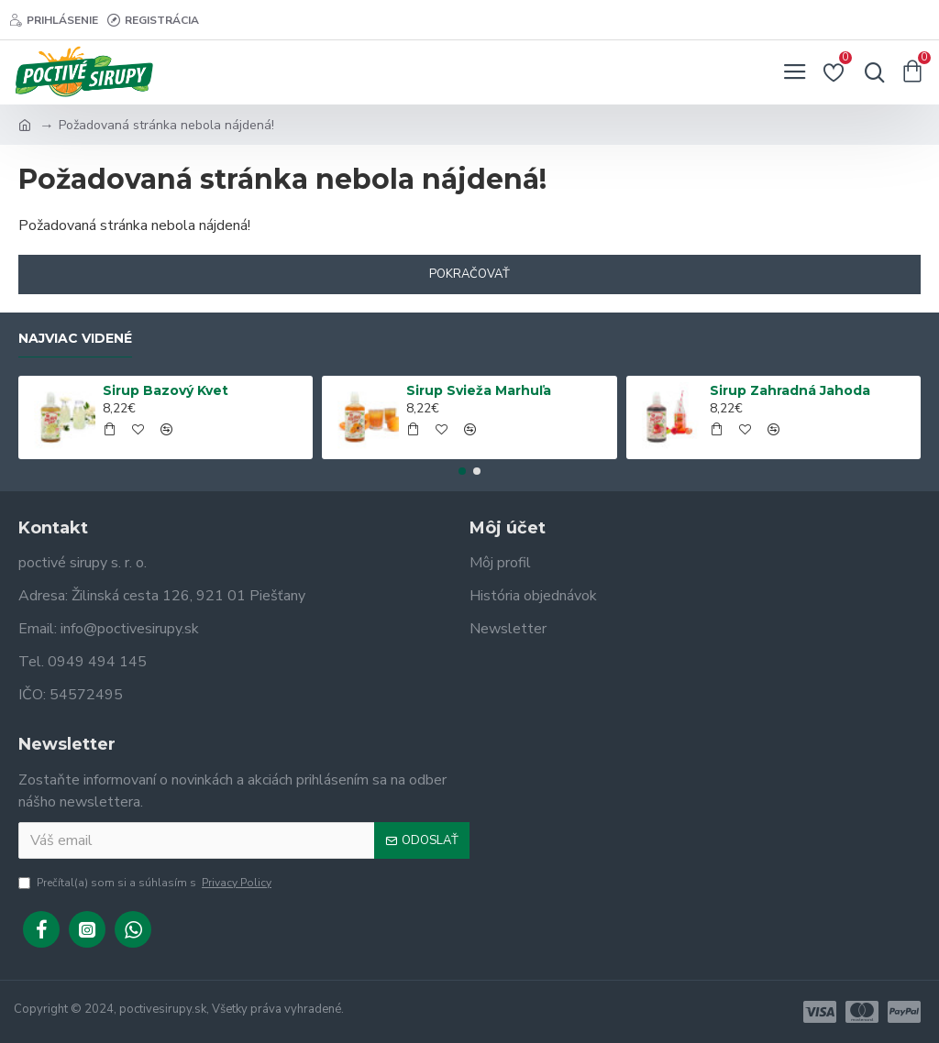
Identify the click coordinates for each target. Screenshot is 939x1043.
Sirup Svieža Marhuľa (478, 390)
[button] (462, 471)
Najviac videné (75, 338)
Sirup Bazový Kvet (165, 390)
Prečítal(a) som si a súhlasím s (146, 882)
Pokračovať (469, 274)
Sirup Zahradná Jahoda (790, 390)
